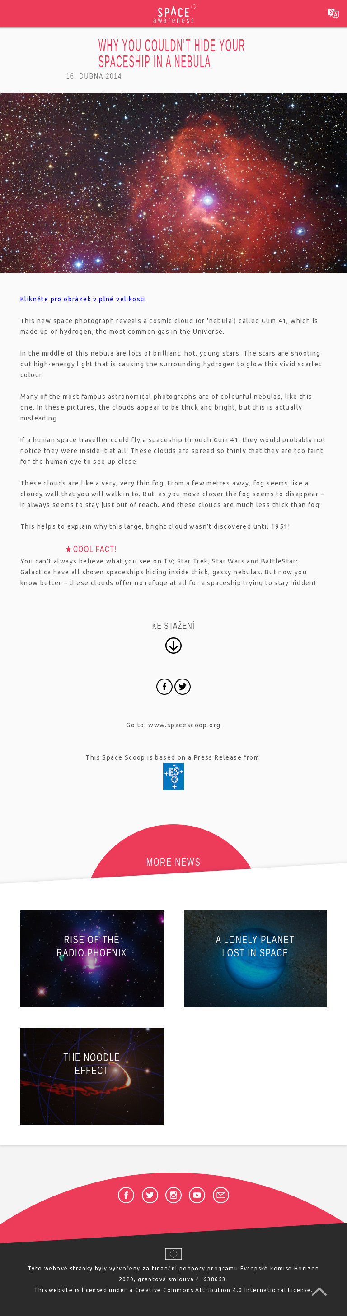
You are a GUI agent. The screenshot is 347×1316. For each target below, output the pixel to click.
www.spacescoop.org (184, 725)
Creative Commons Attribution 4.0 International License (223, 1290)
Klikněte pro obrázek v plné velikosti (82, 299)
